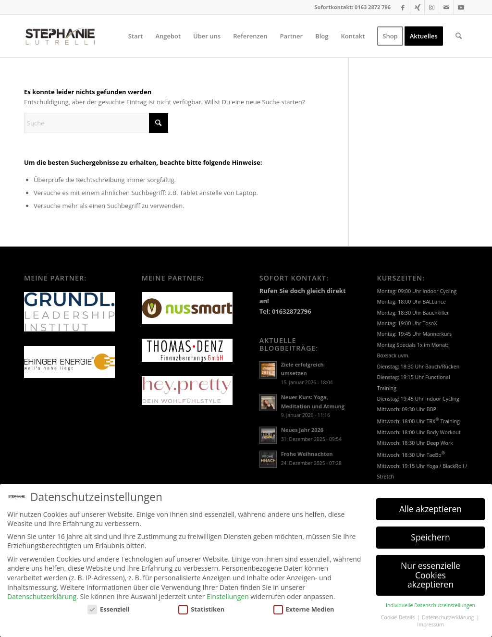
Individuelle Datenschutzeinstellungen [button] (430, 600)
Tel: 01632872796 (285, 311)
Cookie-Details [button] (398, 612)
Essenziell (108, 604)
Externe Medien (303, 604)
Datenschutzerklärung (41, 591)
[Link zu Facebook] (403, 7)
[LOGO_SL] (60, 36)
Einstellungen (228, 591)
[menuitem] (135, 36)
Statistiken (201, 604)
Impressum (430, 619)
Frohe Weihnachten (307, 453)
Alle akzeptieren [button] (430, 503)
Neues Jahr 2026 (302, 429)
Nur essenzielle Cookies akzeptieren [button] (430, 569)
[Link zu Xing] (417, 7)
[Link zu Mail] (446, 7)
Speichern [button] (430, 532)
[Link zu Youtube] (461, 7)
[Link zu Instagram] (432, 7)
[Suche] (458, 36)
